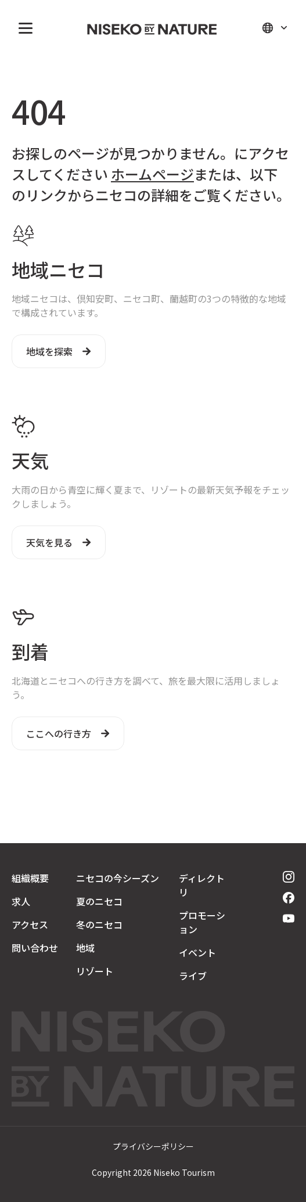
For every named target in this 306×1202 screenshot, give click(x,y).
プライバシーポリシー (153, 1146)
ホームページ (152, 174)
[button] (23, 28)
